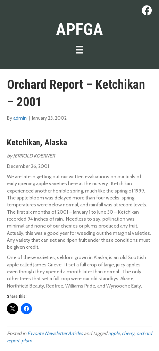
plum (27, 340)
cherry (128, 333)
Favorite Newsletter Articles (55, 333)
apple (114, 333)
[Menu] (79, 49)
